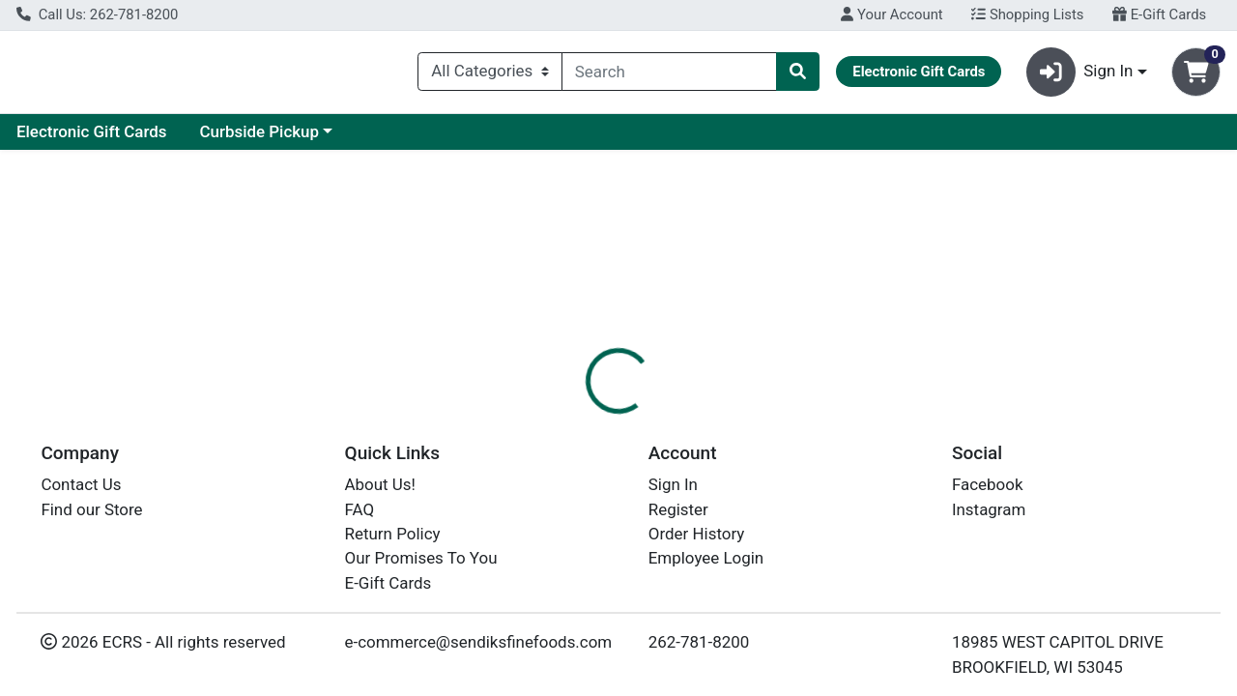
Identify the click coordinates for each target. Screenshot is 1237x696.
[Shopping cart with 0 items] (1196, 76)
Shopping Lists (1027, 14)
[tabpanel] (876, 516)
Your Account (891, 14)
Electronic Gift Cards (275, 139)
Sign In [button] (1080, 76)
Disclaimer (660, 420)
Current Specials (93, 139)
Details (569, 420)
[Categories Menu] (489, 75)
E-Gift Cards (1159, 14)
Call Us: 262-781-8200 (97, 14)
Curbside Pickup (443, 139)
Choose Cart (1063, 309)
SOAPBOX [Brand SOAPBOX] (755, 519)
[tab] (569, 419)
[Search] (669, 75)
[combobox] (669, 75)
